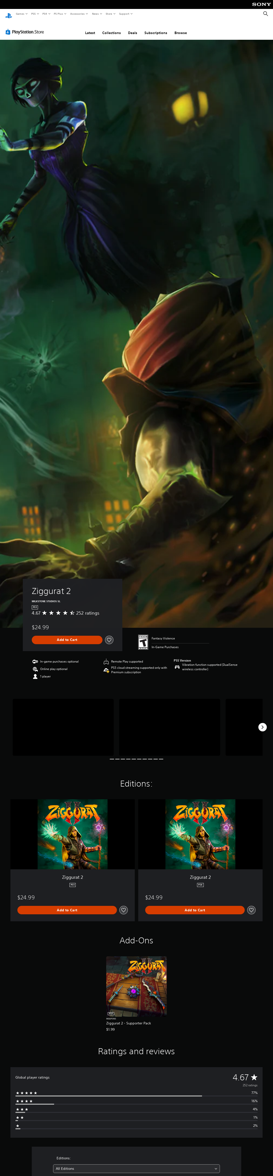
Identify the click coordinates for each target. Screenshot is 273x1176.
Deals (132, 28)
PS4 (44, 13)
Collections (111, 28)
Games (20, 13)
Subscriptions (155, 28)
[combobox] (136, 1164)
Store (108, 13)
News (95, 13)
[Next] (262, 722)
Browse (180, 28)
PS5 (33, 13)
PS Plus (58, 13)
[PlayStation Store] (26, 27)
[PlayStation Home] (8, 14)
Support (124, 13)
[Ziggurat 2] (63, 722)
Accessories (77, 13)
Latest (90, 28)
